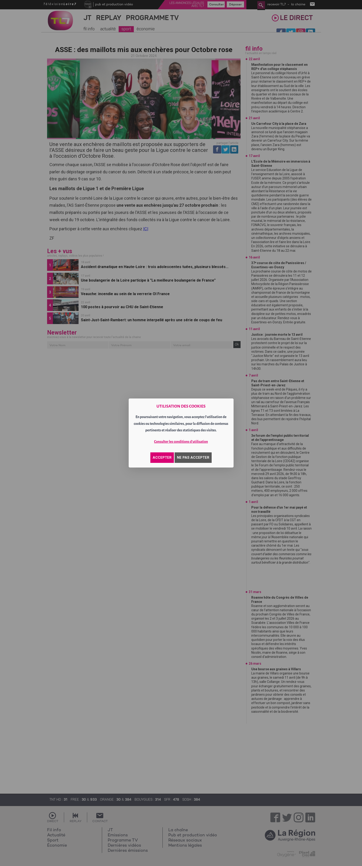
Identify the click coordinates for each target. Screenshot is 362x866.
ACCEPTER (162, 457)
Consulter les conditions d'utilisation (181, 441)
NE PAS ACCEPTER (193, 457)
